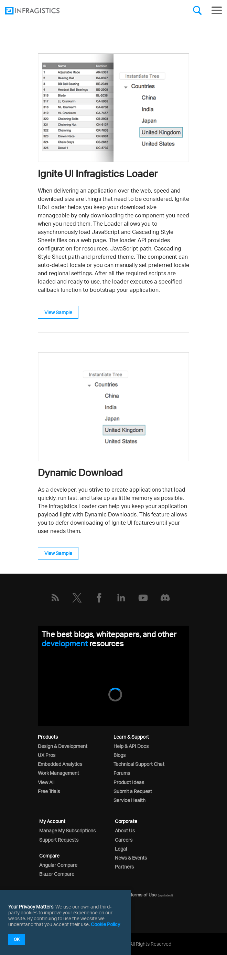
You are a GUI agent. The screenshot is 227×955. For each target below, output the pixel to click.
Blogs (120, 755)
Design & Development (62, 746)
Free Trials (49, 791)
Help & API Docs (131, 746)
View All (46, 782)
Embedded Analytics (60, 764)
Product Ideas (129, 782)
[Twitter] (77, 598)
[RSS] (55, 598)
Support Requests (58, 840)
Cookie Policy (105, 924)
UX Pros (46, 755)
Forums (122, 773)
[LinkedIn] (121, 598)
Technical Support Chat (139, 764)
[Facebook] (99, 598)
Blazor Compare (56, 874)
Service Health (129, 800)
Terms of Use (143, 894)
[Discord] (165, 598)
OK (17, 939)
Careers (123, 840)
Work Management (58, 773)
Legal (121, 849)
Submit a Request (133, 791)
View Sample (58, 312)
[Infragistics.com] (39, 10)
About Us (125, 830)
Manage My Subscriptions (67, 830)
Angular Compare (58, 865)
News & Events (131, 858)
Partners (124, 867)
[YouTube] (143, 598)
